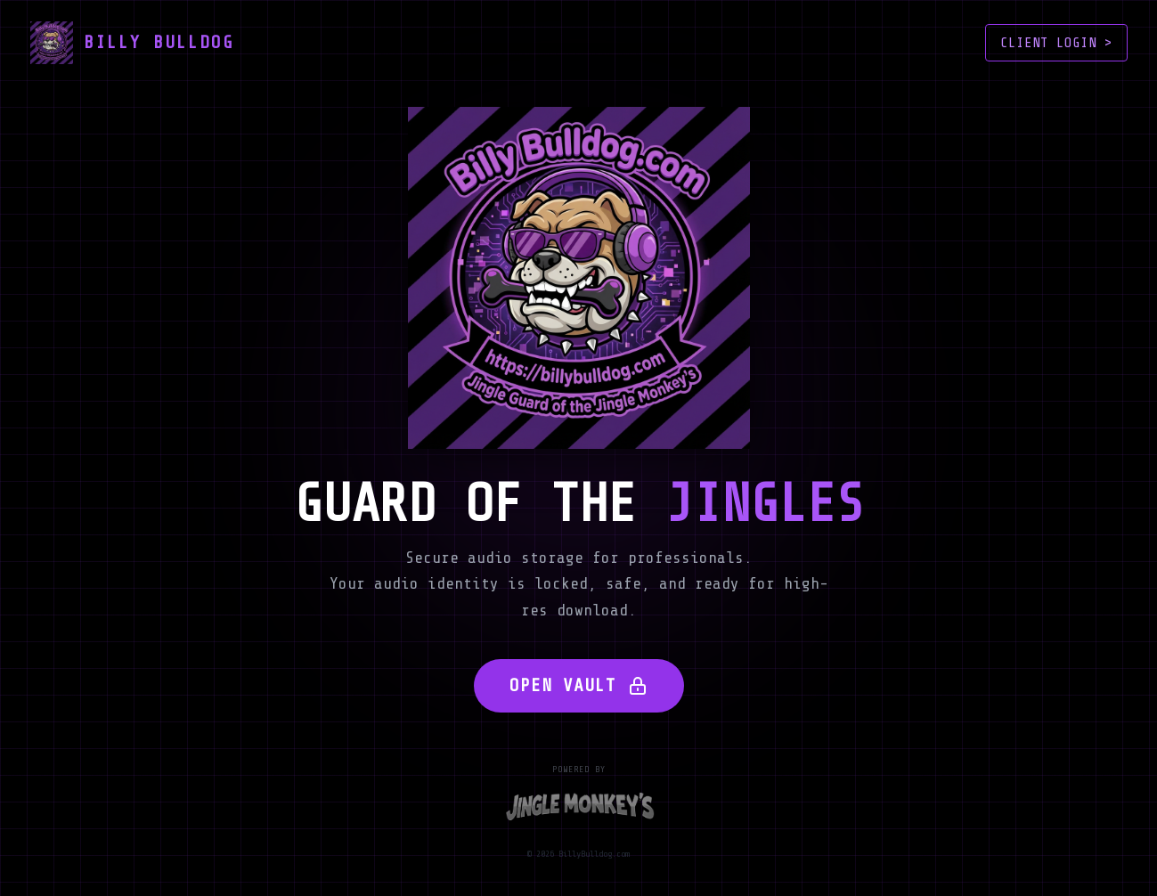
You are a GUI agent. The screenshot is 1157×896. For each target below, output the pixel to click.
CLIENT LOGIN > (1056, 43)
